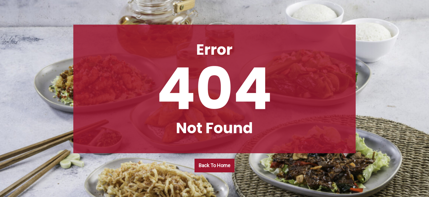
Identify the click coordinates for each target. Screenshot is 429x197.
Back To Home (214, 165)
